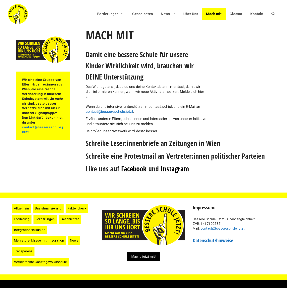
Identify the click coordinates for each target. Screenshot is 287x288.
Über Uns (190, 14)
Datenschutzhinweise (213, 240)
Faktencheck (77, 208)
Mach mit (214, 14)
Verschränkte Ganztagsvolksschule (40, 262)
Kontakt (256, 14)
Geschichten (142, 14)
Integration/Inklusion (29, 230)
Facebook (133, 168)
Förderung (21, 219)
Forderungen (45, 219)
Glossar (236, 14)
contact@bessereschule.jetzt (109, 111)
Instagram (175, 168)
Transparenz (23, 251)
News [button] (170, 14)
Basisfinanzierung (48, 208)
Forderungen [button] (112, 14)
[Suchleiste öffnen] (273, 14)
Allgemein (21, 208)
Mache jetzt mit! (143, 257)
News (74, 240)
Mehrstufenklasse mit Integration (39, 240)
